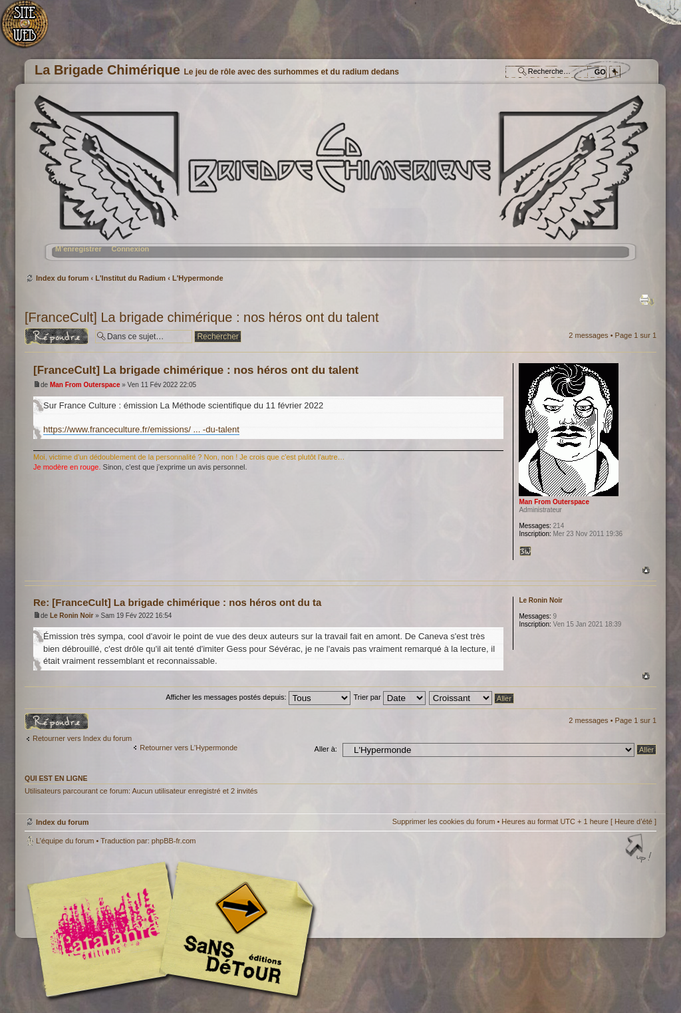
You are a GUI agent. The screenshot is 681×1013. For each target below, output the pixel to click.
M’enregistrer (78, 249)
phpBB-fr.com (174, 841)
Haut (646, 570)
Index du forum (338, 183)
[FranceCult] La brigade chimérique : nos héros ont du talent (202, 317)
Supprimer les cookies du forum (443, 821)
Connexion (130, 249)
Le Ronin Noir (72, 615)
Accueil (32, 30)
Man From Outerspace (85, 384)
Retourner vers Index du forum (82, 738)
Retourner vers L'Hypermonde (188, 748)
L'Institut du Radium (130, 278)
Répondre (56, 336)
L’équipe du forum (65, 841)
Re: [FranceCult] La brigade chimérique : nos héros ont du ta (177, 602)
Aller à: (326, 749)
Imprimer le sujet (647, 300)
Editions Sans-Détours (234, 931)
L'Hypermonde (197, 278)
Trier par (389, 697)
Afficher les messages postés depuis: (258, 697)
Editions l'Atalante (174, 929)
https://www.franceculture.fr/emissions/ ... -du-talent (141, 429)
